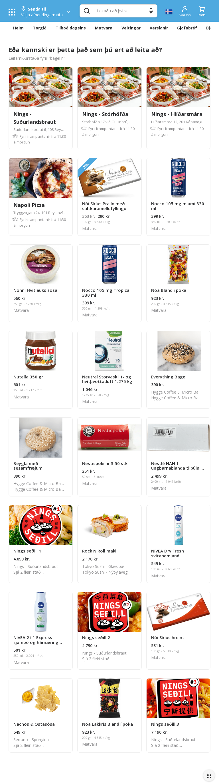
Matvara (103, 28)
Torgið (39, 28)
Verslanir (159, 28)
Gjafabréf (187, 28)
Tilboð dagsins (71, 28)
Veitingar (131, 28)
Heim (18, 28)
